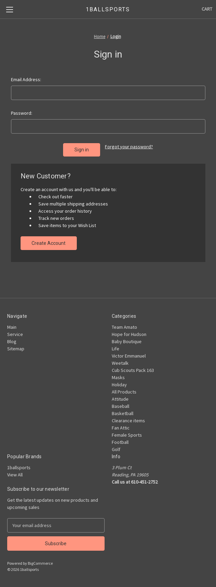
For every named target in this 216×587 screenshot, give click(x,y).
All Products (124, 392)
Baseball (120, 406)
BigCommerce (40, 563)
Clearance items (128, 420)
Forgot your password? (129, 146)
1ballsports (19, 467)
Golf (116, 449)
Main (11, 327)
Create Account (48, 243)
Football (120, 442)
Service (15, 334)
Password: (21, 113)
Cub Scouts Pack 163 (133, 370)
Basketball (122, 413)
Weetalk (120, 363)
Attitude (120, 399)
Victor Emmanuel (129, 356)
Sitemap (15, 349)
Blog (11, 341)
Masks (118, 377)
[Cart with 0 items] (207, 9)
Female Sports (127, 435)
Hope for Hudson (129, 334)
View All (15, 475)
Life (115, 349)
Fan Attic (121, 428)
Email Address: (26, 79)
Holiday (119, 385)
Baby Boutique (127, 341)
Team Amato (124, 327)
